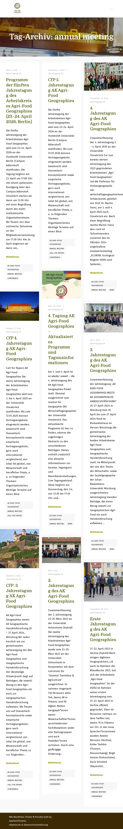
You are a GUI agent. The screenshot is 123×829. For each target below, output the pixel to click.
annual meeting (15, 274)
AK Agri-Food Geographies (14, 268)
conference (13, 278)
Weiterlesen (12, 257)
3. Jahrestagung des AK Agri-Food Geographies (103, 360)
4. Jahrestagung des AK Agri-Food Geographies (103, 118)
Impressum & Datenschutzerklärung (28, 824)
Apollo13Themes (17, 821)
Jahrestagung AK (13, 73)
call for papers (57, 253)
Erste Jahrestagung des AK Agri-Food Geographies (103, 629)
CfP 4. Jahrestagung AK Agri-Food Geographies (19, 348)
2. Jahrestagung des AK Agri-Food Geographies (61, 591)
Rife (11, 817)
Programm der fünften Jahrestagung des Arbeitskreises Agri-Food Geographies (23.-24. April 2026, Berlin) (19, 101)
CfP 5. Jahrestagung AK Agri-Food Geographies (61, 90)
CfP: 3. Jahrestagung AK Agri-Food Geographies (19, 596)
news (112, 290)
